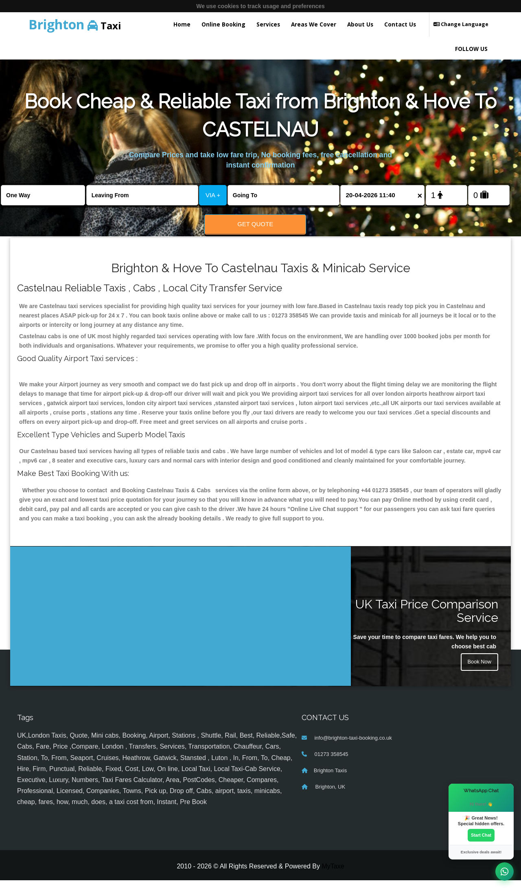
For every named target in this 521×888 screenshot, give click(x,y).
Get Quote (255, 223)
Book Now (478, 671)
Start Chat (481, 834)
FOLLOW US (471, 49)
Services (268, 24)
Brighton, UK (329, 794)
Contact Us (400, 24)
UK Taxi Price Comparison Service (426, 619)
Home (181, 24)
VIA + (213, 195)
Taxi (74, 24)
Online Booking (223, 24)
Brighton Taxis (330, 778)
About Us (360, 24)
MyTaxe (333, 873)
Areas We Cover (313, 24)
